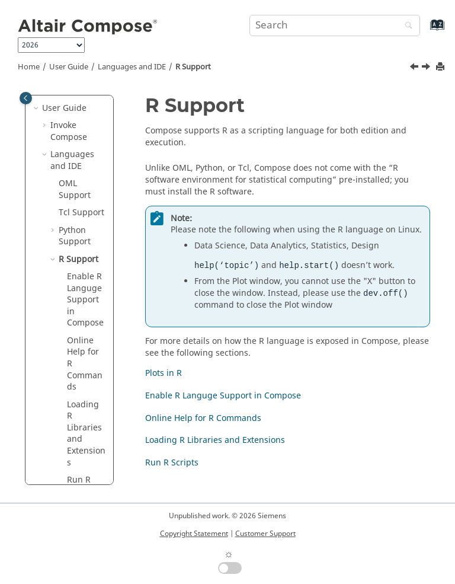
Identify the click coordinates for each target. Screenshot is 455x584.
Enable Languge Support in (85, 299)
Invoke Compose (68, 131)
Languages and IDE (132, 67)
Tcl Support (81, 212)
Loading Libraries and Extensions (86, 433)
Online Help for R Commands (203, 418)
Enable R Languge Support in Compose (223, 396)
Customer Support (265, 533)
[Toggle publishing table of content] (26, 98)
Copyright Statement (194, 533)
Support (193, 67)
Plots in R (163, 373)
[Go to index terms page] (424, 30)
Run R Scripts (171, 463)
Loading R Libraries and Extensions (215, 440)
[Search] (405, 26)
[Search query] (334, 25)
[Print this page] (441, 67)
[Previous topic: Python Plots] (415, 68)
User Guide (68, 67)
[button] (37, 108)
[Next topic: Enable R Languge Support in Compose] (427, 68)
